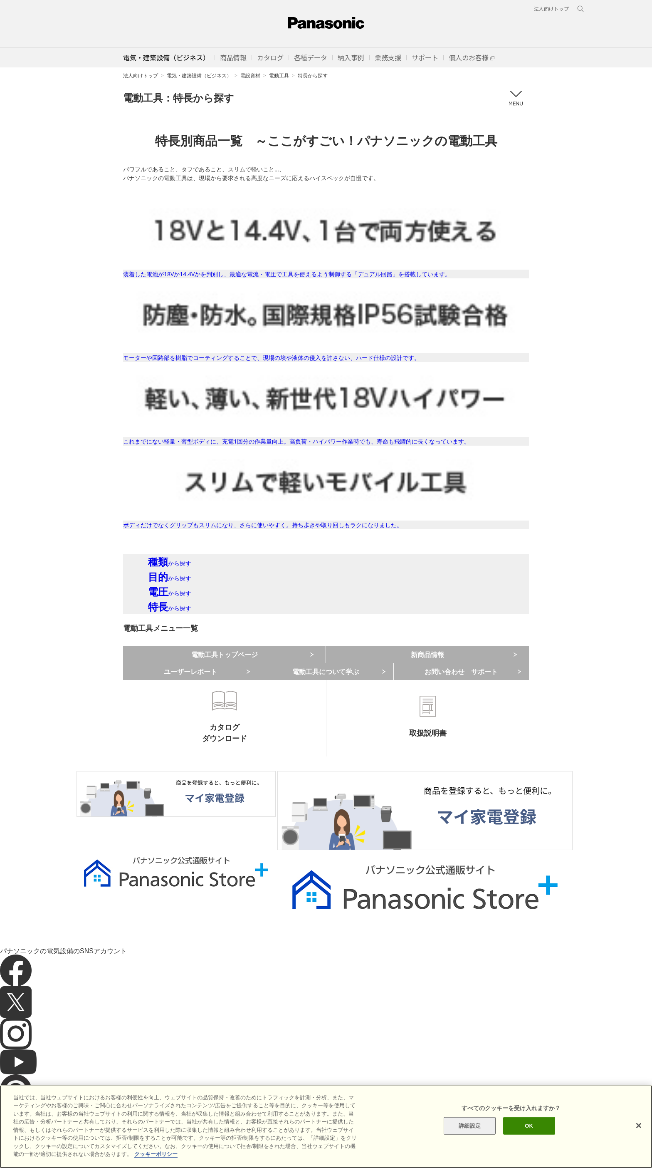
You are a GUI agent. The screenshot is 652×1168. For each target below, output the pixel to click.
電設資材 (250, 75)
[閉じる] (639, 1125)
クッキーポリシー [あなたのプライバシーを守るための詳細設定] (156, 1154)
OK (529, 1126)
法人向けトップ (140, 75)
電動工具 (279, 75)
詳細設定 (470, 1126)
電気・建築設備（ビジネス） (199, 75)
